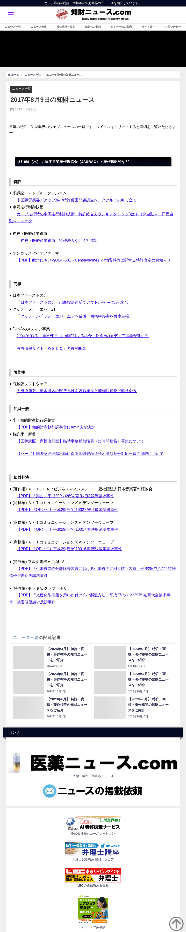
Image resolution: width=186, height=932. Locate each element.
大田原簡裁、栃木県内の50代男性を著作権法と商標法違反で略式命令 (77, 391)
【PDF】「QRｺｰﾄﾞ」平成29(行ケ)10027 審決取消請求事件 (67, 509)
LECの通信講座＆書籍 (92, 885)
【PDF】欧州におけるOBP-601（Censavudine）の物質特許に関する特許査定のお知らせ (94, 260)
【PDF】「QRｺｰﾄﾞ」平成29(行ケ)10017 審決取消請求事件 (67, 529)
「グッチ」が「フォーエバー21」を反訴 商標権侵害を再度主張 (73, 316)
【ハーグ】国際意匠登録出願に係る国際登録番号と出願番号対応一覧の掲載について (90, 453)
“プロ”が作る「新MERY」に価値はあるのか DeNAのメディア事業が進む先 (83, 336)
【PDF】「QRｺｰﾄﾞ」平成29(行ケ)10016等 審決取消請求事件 (69, 549)
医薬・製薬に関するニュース (93, 776)
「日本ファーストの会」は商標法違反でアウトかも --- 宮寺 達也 (72, 302)
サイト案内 (148, 26)
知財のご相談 (93, 26)
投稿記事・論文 (66, 26)
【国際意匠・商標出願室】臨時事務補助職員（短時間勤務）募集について (80, 441)
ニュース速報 (39, 26)
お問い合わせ (173, 26)
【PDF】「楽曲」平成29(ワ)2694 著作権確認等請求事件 (65, 496)
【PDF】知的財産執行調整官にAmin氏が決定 (56, 427)
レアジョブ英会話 (93, 927)
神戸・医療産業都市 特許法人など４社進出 (57, 240)
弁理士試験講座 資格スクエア (93, 859)
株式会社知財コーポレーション (93, 833)
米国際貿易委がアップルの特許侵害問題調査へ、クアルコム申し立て (76, 200)
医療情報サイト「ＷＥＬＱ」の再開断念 (51, 348)
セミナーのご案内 (121, 26)
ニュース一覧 (13, 26)
